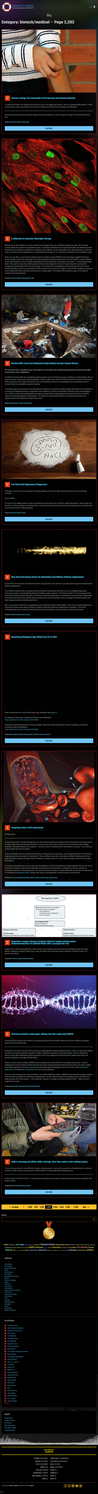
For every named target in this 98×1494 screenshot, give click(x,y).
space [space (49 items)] (60, 1250)
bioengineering (21, 877)
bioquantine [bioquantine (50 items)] (37, 1245)
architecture (8, 1288)
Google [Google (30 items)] (26, 1247)
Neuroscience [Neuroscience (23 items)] (18, 1250)
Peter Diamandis (10, 1268)
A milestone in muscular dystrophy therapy (31, 239)
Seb (8, 1388)
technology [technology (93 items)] (73, 1250)
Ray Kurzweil (8, 1272)
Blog (49, 15)
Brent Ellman (11, 1385)
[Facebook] (65, 1485)
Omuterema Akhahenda (15, 1357)
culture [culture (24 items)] (91, 1244)
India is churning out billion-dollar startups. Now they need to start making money (49, 1162)
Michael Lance (12, 1390)
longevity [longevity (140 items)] (8, 1250)
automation (8, 1296)
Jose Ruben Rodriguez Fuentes (17, 1351)
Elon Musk (8, 1274)
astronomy (8, 1292)
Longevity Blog (9, 1420)
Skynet (6, 1278)
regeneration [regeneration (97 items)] (42, 1250)
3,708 (76, 1207)
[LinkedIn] (73, 1485)
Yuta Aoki (10, 1364)
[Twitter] (69, 1485)
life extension (47, 734)
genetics (28, 278)
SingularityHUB (9, 1430)
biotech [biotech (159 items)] (52, 1244)
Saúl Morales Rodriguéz (15, 1328)
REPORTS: (52, 1470)
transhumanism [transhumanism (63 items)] (81, 1250)
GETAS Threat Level (49, 1451)
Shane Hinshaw (12, 1372)
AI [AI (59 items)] (9, 1245)
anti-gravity (8, 1286)
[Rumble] (80, 1485)
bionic (6, 1306)
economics (28, 1186)
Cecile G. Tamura (13, 1362)
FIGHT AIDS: (39, 1470)
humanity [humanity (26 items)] (45, 1247)
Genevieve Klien (14, 403)
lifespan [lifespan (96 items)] (91, 1247)
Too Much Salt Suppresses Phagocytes (29, 484)
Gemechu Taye (12, 1344)
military (28, 614)
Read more (49, 128)
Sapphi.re (32, 1486)
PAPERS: (52, 1476)
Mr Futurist (8, 1423)
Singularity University (11, 1276)
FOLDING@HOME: (37, 1473)
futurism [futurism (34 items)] (23, 1247)
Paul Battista (11, 1341)
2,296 (68, 1207)
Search (94, 1219)
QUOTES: (52, 1479)
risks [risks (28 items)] (52, 1250)
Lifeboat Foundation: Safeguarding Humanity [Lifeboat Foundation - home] (44, 7)
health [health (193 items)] (31, 1247)
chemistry (37, 877)
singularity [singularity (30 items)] (56, 1250)
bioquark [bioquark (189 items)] (44, 1244)
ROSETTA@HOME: (36, 1476)
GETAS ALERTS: (54, 1461)
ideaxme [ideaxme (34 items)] (49, 1247)
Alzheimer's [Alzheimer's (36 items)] (13, 1245)
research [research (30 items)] (49, 1250)
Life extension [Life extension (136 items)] (82, 1247)
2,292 (42, 1207)
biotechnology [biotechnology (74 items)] (60, 1245)
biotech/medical (21, 122)
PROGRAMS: (53, 1473)
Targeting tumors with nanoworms (27, 828)
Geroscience (8, 1418)
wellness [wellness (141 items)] (90, 1250)
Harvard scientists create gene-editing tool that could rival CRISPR (42, 1034)
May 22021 (7, 98)
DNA (6, 1270)
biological (7, 1304)
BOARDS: (52, 1467)
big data (7, 1300)
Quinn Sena (11, 1333)
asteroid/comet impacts (12, 1290)
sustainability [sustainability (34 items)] (65, 1250)
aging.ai (54, 713)
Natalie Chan (11, 1377)
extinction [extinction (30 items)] (15, 1247)
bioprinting (8, 1308)
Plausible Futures (10, 1428)
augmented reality (10, 1294)
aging (6, 1282)
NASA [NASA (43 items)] (14, 1250)
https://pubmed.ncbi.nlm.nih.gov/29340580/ (22, 729)
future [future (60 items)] (19, 1247)
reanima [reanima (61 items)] (26, 1250)
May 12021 (7, 827)
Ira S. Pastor (11, 1398)
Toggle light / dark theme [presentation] (95, 7)
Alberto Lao (11, 1370)
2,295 (61, 1207)
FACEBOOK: (36, 1458)
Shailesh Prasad (12, 1338)
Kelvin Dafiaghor (13, 1346)
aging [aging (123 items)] (6, 1244)
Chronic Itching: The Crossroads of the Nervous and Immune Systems (43, 98)
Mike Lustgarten (14, 734)
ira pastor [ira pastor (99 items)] (73, 1247)
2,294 (55, 1207)
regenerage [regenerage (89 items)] (33, 1250)
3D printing (8, 1264)
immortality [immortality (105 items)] (56, 1247)
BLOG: (51, 1464)
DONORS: (42, 1467)
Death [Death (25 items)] (94, 1244)
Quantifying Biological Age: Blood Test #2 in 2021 (34, 637)
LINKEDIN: (37, 1461)
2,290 (30, 1207)
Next (84, 1207)
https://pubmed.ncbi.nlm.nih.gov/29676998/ (22, 720)
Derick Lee (12, 1186)
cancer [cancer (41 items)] (81, 1245)
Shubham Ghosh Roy (14, 1331)
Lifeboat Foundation (13, 1486)
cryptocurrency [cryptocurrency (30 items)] (87, 1245)
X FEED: (37, 1464)
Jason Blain (13, 122)
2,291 (36, 1207)
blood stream (25, 873)
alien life (7, 1284)
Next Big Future (9, 1425)
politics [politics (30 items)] (22, 1250)
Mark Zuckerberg (10, 1280)
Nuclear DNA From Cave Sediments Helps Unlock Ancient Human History (44, 363)
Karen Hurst (11, 1349)
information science (38, 734)
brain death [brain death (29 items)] (77, 1245)
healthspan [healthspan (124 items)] (39, 1247)
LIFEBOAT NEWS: (54, 1458)
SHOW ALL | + (7, 1403)
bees (6, 1298)
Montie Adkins (12, 1396)
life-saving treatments (30, 1069)
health (27, 122)
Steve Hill (10, 1383)
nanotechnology (44, 877)
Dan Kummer (13, 877)
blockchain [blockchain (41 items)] (72, 1245)
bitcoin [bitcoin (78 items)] (67, 1245)
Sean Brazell (11, 1380)
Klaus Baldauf (12, 1359)
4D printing (8, 1266)
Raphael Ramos (12, 1375)
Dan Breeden (11, 1336)
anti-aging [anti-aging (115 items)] (20, 1244)
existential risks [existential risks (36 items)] (8, 1247)
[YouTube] (76, 1485)
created (75, 1051)
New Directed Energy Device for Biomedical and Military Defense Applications (47, 577)
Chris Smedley (12, 1401)
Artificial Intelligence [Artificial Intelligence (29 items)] (29, 1245)
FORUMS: (44, 1479)
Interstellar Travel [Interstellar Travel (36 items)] (65, 1247)
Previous (15, 1207)
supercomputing (53, 877)
